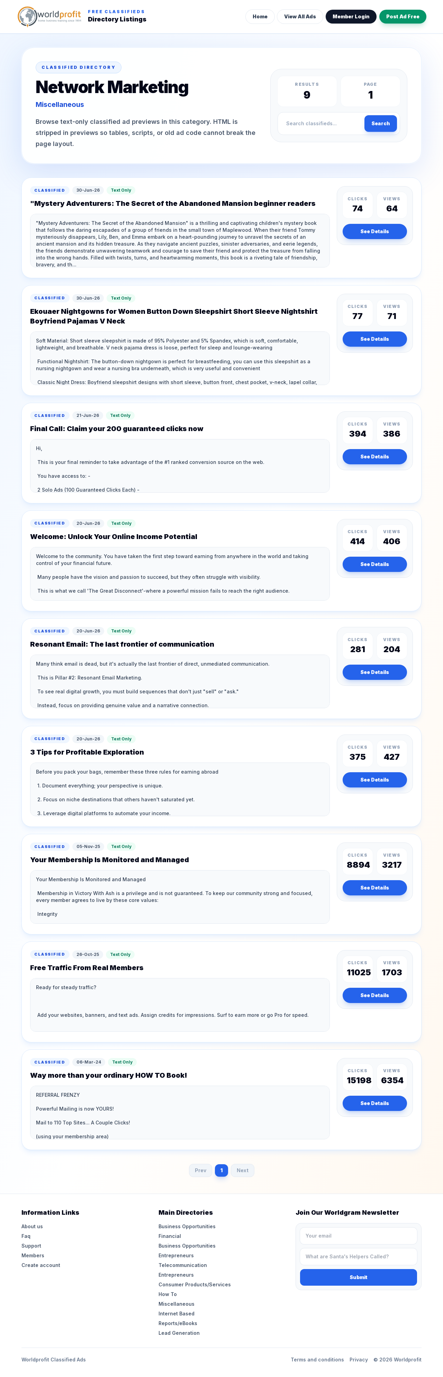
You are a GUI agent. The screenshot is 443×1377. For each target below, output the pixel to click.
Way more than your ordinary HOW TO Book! (108, 1075)
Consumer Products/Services (195, 1284)
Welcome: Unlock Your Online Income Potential (113, 536)
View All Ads (300, 16)
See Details (374, 231)
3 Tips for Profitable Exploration (87, 752)
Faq (25, 1236)
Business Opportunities (187, 1226)
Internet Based (177, 1313)
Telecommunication (183, 1265)
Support (31, 1246)
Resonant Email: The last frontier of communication (122, 644)
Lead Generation (179, 1333)
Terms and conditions (317, 1359)
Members (32, 1255)
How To (168, 1294)
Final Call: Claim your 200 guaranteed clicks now (117, 429)
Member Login (351, 16)
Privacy (359, 1359)
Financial (170, 1236)
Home (260, 16)
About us (32, 1226)
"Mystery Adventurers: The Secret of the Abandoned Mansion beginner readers (173, 203)
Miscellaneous (177, 1304)
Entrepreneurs (176, 1255)
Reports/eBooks (178, 1323)
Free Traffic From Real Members (87, 968)
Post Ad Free (402, 16)
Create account (40, 1265)
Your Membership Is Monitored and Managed (109, 860)
